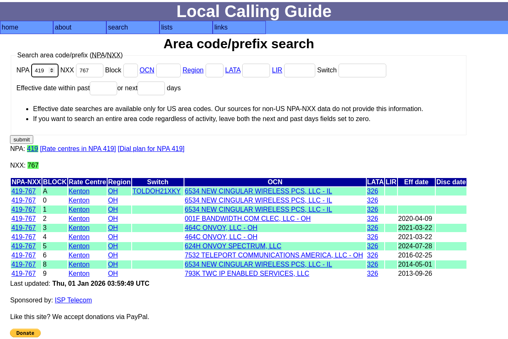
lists (167, 27)
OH (113, 191)
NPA (38, 70)
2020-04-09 (415, 218)
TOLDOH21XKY (157, 191)
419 (32, 148)
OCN (147, 70)
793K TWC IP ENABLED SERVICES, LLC (247, 273)
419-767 (23, 191)
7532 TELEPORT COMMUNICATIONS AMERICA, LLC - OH (274, 255)
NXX (82, 70)
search (118, 27)
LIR (277, 70)
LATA (233, 70)
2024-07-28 (415, 246)
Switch (352, 70)
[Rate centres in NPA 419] (78, 148)
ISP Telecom (73, 300)
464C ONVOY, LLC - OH (221, 227)
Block (122, 70)
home (10, 27)
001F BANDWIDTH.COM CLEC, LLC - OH (248, 218)
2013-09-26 (415, 273)
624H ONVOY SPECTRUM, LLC (233, 246)
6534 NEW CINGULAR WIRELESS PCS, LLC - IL (258, 191)
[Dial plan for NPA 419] (151, 148)
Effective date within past (66, 88)
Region (193, 70)
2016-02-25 (415, 255)
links (221, 27)
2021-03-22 (415, 227)
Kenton (79, 191)
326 (372, 191)
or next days (149, 88)
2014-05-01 (415, 264)
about (63, 27)
